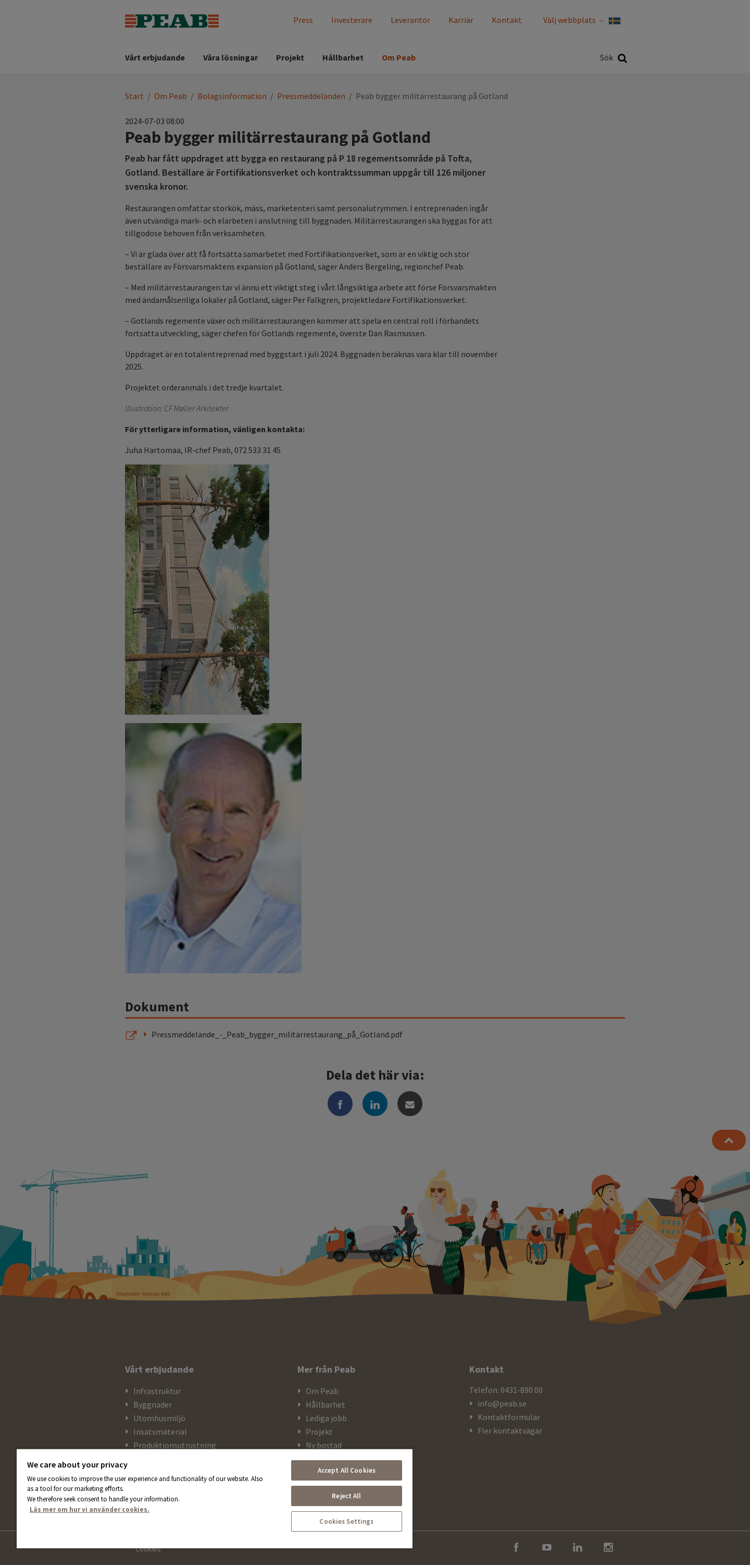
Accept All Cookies (347, 1470)
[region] (215, 1498)
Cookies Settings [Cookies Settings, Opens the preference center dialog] (346, 1521)
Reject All (346, 1495)
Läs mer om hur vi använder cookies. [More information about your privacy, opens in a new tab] (89, 1509)
